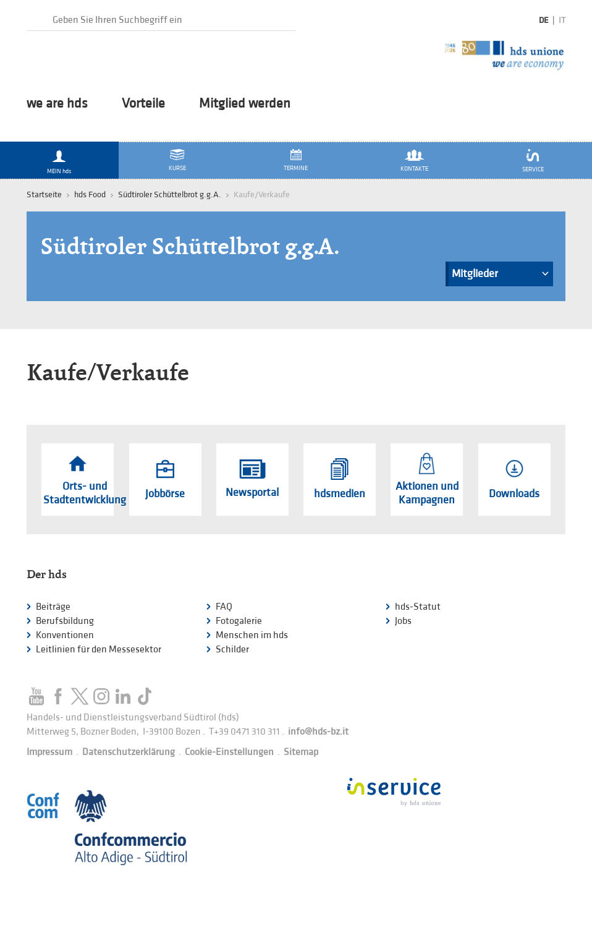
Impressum (49, 752)
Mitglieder (500, 276)
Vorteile (143, 104)
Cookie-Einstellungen (229, 752)
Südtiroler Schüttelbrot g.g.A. (169, 194)
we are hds (57, 104)
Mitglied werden (244, 104)
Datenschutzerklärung (128, 752)
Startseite (44, 194)
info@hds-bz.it (318, 732)
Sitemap (301, 752)
